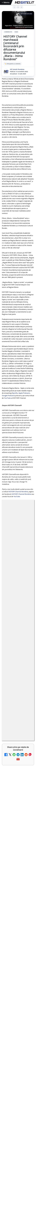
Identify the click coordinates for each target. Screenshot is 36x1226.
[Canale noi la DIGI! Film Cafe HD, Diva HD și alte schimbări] (28, 662)
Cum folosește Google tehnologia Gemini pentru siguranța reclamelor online (17, 908)
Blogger (21, 1202)
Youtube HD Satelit (18, 1129)
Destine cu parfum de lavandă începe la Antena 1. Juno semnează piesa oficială (17, 935)
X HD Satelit (18, 1140)
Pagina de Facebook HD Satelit (18, 1108)
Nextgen (27, 1167)
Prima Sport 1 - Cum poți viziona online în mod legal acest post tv (13, 788)
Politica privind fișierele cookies (18, 1191)
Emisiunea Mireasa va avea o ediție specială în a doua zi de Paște (12, 764)
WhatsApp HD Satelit (18, 1123)
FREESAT (10, 1167)
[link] (18, 663)
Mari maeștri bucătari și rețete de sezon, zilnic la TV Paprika (12, 685)
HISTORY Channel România (18, 492)
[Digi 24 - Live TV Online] (28, 880)
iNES (28, 1170)
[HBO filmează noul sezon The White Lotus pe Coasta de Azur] (18, 974)
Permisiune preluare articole (18, 1184)
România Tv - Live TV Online (12, 856)
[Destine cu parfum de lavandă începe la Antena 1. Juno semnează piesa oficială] (18, 948)
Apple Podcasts (24, 393)
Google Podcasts (8, 395)
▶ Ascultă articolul (26, 14)
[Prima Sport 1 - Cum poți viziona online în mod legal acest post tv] (28, 789)
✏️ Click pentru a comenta (12, 64)
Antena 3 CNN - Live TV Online (13, 811)
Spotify (15, 393)
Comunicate (8, 32)
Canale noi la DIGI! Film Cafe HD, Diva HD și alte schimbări (13, 661)
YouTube (7, 398)
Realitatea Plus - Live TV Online (12, 834)
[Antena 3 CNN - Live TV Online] (28, 813)
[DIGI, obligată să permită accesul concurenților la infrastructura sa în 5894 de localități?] (28, 737)
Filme (16, 32)
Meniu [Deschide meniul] (6, 2)
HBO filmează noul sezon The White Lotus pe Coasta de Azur (16, 962)
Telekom (13, 1170)
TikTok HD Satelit (18, 1135)
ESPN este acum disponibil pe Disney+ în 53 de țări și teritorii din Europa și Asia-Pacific (13, 710)
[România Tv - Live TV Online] (28, 858)
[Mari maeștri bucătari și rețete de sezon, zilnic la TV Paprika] (28, 686)
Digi (4, 1167)
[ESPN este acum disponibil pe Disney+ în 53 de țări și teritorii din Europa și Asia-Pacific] (28, 711)
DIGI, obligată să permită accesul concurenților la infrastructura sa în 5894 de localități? (11, 738)
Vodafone (21, 1170)
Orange (5, 1170)
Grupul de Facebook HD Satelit (18, 1116)
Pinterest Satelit (18, 1146)
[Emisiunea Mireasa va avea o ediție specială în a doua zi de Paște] (28, 765)
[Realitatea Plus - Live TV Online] (28, 836)
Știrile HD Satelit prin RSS (18, 1152)
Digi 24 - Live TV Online (13, 877)
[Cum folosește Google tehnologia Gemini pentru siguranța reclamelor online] (18, 921)
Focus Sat (18, 1167)
